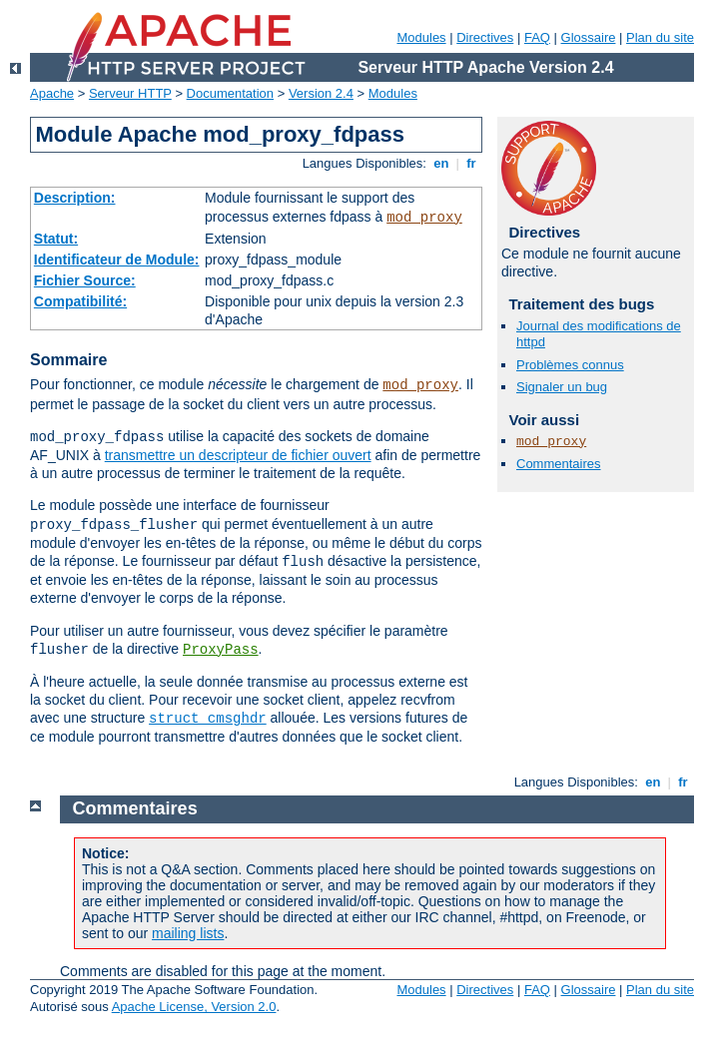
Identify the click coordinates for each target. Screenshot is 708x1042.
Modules (420, 37)
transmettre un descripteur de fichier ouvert (238, 455)
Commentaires (558, 463)
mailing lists (188, 933)
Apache (52, 93)
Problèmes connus (570, 364)
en (441, 163)
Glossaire (588, 37)
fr (471, 163)
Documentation (230, 93)
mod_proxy (424, 218)
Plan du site (660, 37)
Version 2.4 (321, 93)
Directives (484, 37)
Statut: (56, 239)
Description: (75, 198)
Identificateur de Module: (117, 259)
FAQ (537, 37)
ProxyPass (221, 650)
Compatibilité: (80, 301)
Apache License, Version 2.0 (194, 1006)
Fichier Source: (85, 280)
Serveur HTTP (130, 93)
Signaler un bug (561, 386)
